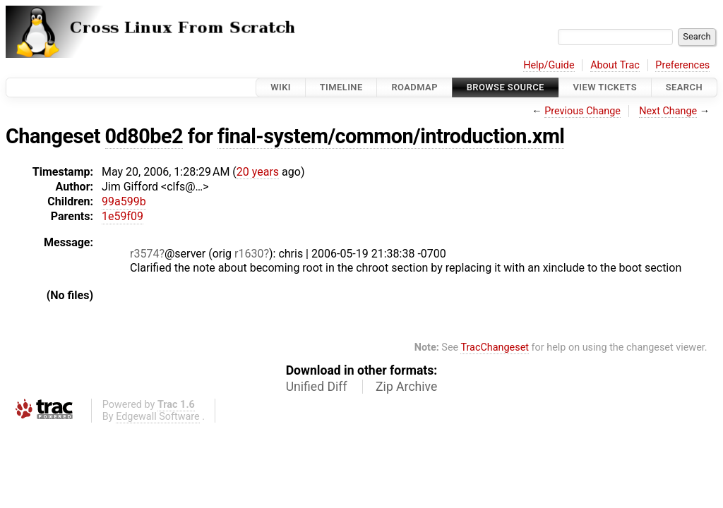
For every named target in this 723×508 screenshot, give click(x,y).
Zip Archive (406, 387)
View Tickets (605, 87)
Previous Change (582, 111)
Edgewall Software (158, 417)
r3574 (144, 253)
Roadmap (414, 87)
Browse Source (505, 87)
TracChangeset (494, 347)
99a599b (124, 201)
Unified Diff (316, 387)
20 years (258, 172)
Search (684, 87)
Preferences (682, 65)
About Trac (615, 65)
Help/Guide (548, 65)
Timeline (341, 87)
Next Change (668, 111)
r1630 (248, 253)
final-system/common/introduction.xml (391, 136)
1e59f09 (122, 216)
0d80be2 (144, 136)
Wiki (280, 87)
